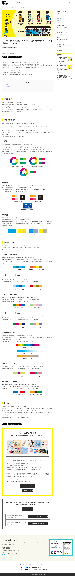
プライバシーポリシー (33, 564)
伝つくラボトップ (22, 564)
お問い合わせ (70, 2)
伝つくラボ (4, 7)
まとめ (6, 89)
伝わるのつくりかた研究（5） (62, 27)
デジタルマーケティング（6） (62, 32)
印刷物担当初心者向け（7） (62, 25)
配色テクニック (7, 87)
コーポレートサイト (62, 2)
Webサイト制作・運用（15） (62, 39)
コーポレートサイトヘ (45, 564)
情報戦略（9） (59, 37)
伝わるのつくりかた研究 (7, 47)
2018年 (15, 47)
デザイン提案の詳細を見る (27, 485)
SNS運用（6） (59, 30)
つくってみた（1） (60, 46)
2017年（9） (59, 23)
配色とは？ (7, 84)
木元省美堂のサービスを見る (38, 523)
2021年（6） (59, 18)
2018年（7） (59, 20)
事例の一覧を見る (27, 490)
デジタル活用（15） (60, 34)
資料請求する (38, 516)
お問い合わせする (27, 509)
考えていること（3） (61, 44)
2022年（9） (59, 15)
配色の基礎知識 (7, 86)
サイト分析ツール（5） (61, 41)
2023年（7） (59, 13)
